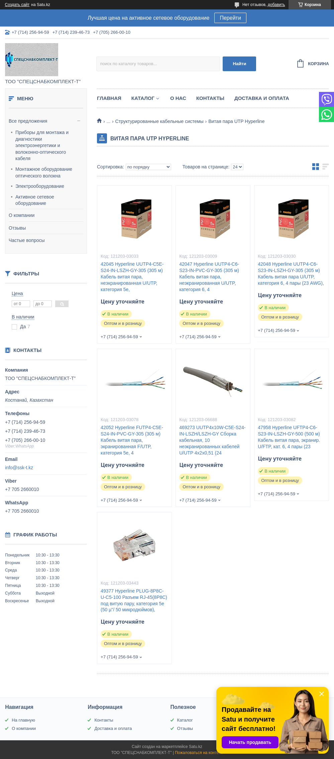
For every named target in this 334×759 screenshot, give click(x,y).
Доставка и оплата (261, 98)
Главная (109, 98)
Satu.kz (195, 746)
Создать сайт (17, 4)
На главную (23, 720)
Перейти (230, 18)
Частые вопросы (27, 240)
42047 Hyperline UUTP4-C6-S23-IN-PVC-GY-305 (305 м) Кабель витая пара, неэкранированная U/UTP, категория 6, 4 (209, 276)
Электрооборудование (39, 186)
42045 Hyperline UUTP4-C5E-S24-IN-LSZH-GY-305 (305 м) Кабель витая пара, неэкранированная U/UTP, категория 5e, (132, 276)
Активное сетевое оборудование (34, 200)
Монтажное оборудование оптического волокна (43, 172)
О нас (178, 98)
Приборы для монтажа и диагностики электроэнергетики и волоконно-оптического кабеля (42, 145)
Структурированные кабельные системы (159, 121)
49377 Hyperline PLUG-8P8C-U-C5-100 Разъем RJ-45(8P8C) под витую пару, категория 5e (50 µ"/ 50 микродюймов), (134, 600)
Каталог (142, 98)
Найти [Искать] (239, 63)
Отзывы (17, 228)
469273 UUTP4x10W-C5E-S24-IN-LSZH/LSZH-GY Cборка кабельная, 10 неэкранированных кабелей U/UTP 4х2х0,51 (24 (212, 440)
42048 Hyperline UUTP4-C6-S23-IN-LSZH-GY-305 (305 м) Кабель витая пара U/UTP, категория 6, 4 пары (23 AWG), (291, 273)
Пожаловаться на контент (199, 752)
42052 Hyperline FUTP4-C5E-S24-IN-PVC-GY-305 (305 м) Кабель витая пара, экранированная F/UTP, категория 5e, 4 (132, 440)
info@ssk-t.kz (19, 467)
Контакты (210, 98)
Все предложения (28, 121)
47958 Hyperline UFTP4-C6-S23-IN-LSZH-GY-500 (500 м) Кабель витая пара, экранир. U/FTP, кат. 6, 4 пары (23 (289, 437)
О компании (21, 215)
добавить (276, 4)
